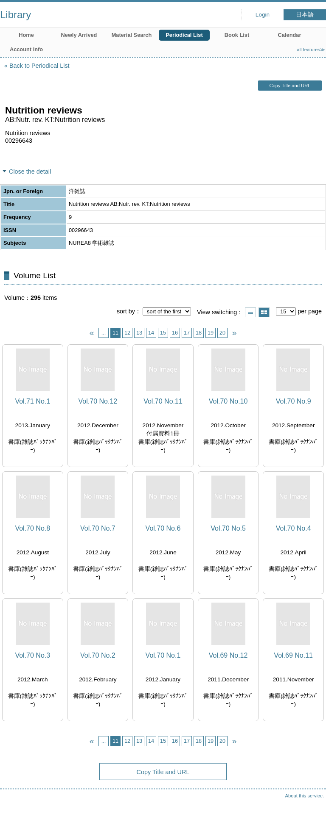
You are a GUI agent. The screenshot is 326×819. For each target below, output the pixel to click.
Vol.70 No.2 (97, 655)
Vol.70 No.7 (97, 528)
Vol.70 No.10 (228, 401)
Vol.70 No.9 (293, 401)
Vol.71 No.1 (32, 401)
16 (175, 332)
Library (15, 14)
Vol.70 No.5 (228, 528)
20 (222, 332)
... (103, 332)
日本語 (305, 14)
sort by (126, 311)
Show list (250, 312)
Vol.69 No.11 (293, 655)
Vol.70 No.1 (163, 655)
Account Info (26, 49)
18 (199, 332)
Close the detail (30, 171)
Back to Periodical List (39, 65)
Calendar (289, 35)
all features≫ (311, 49)
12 (127, 332)
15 (163, 332)
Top (311, 804)
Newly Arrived (79, 35)
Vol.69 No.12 (228, 655)
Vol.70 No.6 (163, 528)
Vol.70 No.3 (32, 655)
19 (211, 332)
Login (263, 14)
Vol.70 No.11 (163, 401)
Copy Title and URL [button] (289, 85)
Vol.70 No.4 (293, 528)
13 (139, 332)
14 (151, 332)
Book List (237, 35)
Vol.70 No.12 (98, 401)
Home (26, 35)
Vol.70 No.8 (32, 528)
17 (187, 332)
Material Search (132, 35)
